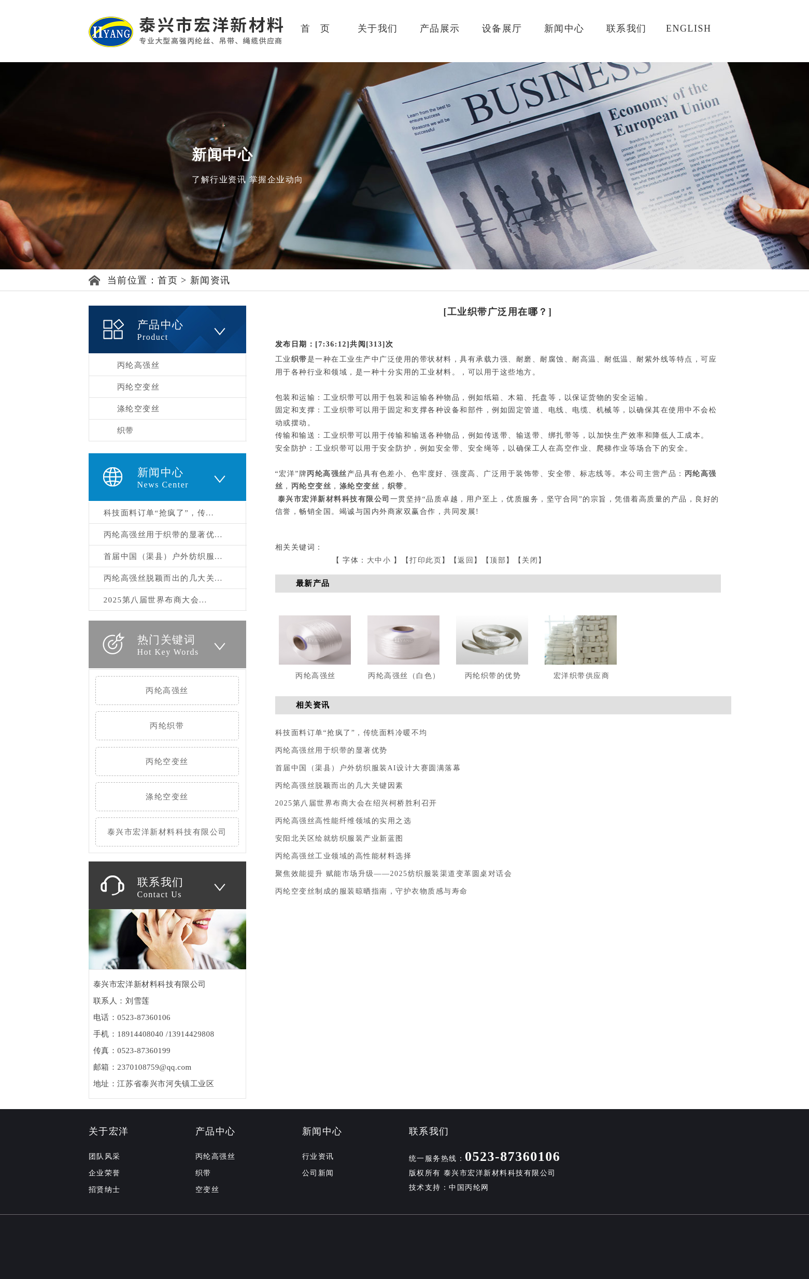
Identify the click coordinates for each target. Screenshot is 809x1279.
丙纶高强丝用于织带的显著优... (163, 534)
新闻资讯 (210, 280)
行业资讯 (318, 1156)
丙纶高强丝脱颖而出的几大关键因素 (339, 785)
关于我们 (378, 28)
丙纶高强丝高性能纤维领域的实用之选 (343, 821)
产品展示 (440, 28)
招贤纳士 (105, 1190)
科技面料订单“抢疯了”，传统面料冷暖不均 (351, 733)
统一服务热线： (485, 1158)
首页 (168, 280)
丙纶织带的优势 (493, 676)
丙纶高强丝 (138, 365)
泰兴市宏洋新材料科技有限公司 (167, 832)
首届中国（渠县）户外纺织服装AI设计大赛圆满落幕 (368, 768)
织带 (125, 430)
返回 (466, 560)
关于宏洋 (109, 1131)
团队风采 (105, 1156)
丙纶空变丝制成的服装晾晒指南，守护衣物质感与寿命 (371, 891)
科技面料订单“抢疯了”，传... (159, 513)
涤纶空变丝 (138, 409)
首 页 (315, 28)
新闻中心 (564, 28)
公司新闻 (318, 1173)
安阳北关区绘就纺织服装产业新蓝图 (339, 838)
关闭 (530, 560)
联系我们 (626, 28)
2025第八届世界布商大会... (155, 600)
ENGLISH (689, 28)
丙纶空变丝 (138, 387)
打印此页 (425, 560)
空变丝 (207, 1190)
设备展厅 (502, 28)
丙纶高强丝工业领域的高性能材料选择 (343, 856)
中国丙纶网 (469, 1187)
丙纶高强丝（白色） (404, 676)
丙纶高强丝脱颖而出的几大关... (163, 578)
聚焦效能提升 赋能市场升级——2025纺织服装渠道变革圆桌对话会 (394, 874)
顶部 (498, 560)
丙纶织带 (167, 726)
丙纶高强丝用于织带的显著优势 (331, 750)
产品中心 (215, 1131)
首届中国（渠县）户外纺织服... (163, 556)
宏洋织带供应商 (581, 676)
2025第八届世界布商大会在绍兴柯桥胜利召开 (356, 803)
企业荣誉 (105, 1173)
